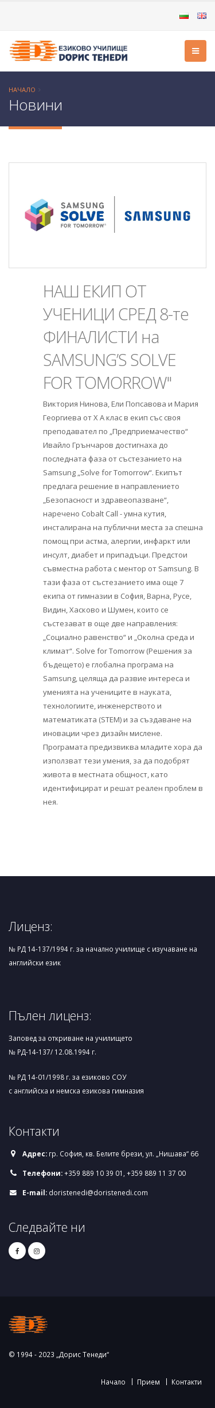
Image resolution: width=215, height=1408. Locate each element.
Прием (148, 1381)
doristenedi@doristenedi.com (98, 1192)
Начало (22, 89)
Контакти (186, 1381)
